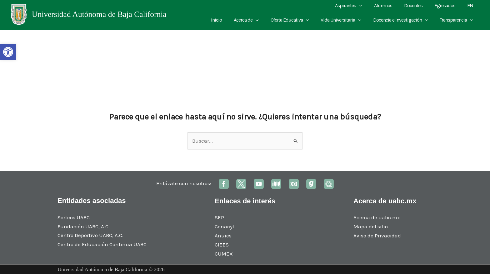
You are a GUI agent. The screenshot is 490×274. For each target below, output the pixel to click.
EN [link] (471, 5)
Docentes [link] (418, 5)
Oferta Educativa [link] (296, 20)
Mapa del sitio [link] (370, 226)
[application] (367, 5)
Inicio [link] (226, 20)
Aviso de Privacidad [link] (377, 235)
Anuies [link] (223, 235)
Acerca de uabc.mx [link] (376, 217)
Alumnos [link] (390, 5)
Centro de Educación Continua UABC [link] (102, 244)
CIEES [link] (222, 244)
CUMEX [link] (224, 254)
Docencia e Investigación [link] (403, 20)
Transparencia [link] (457, 20)
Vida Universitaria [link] (345, 20)
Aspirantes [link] (357, 5)
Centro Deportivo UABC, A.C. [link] (90, 235)
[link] (8, 52)
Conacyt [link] (224, 226)
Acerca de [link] (254, 20)
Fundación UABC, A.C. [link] (84, 226)
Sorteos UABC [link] (74, 217)
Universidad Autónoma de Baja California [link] (99, 14)
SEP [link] (219, 217)
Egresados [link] (447, 5)
